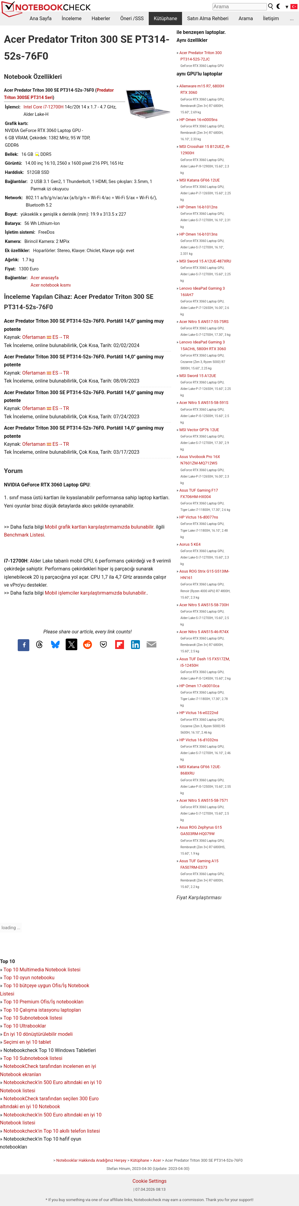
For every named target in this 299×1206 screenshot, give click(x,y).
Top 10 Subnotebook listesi (32, 1018)
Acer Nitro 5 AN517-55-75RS (203, 321)
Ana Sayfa (41, 18)
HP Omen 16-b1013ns (198, 234)
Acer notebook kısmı (51, 285)
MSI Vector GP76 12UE (199, 429)
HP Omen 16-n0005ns (198, 119)
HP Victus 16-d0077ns (198, 517)
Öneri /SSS (132, 18)
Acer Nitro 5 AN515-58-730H (204, 605)
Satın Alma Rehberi (207, 18)
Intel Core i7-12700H (44, 107)
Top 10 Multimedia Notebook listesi (41, 970)
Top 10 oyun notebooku (28, 978)
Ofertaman (34, 337)
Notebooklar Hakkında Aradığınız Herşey (91, 1160)
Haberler (101, 18)
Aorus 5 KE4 (190, 544)
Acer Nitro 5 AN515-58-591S (203, 402)
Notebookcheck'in (23, 1115)
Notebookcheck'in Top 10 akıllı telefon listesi (51, 1131)
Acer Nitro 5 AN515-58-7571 (203, 800)
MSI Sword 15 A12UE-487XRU (205, 261)
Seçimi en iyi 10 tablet (27, 1042)
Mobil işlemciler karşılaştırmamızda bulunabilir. (96, 593)
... (292, 18)
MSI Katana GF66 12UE (199, 180)
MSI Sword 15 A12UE (197, 375)
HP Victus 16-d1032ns (198, 740)
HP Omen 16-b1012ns (198, 207)
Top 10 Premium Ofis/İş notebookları (43, 1002)
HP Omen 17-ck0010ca (199, 686)
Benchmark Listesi (24, 535)
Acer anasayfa (44, 277)
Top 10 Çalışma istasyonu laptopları (42, 1010)
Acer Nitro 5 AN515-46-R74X (204, 631)
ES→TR (61, 337)
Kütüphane (165, 18)
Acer (157, 1160)
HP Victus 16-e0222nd (198, 712)
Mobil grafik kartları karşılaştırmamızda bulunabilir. (100, 527)
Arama (246, 18)
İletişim (271, 18)
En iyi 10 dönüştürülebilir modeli (37, 1034)
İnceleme (72, 18)
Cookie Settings (150, 1181)
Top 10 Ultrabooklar (24, 1026)
